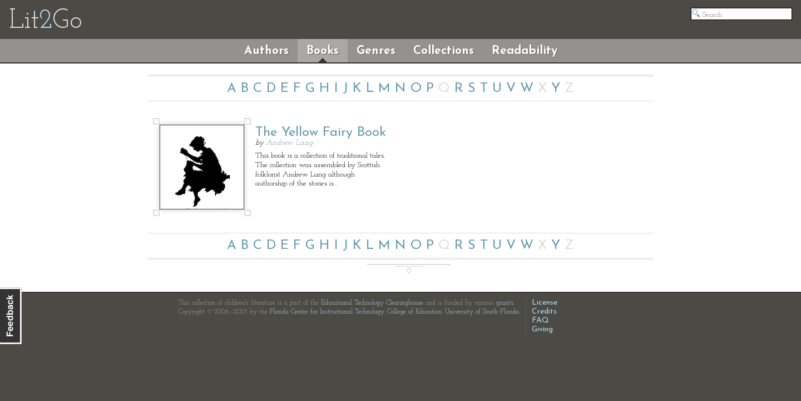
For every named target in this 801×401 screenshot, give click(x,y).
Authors (266, 51)
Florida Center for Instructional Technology (327, 312)
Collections (443, 51)
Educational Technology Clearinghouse (372, 303)
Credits (544, 311)
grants (504, 303)
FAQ (540, 320)
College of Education (414, 312)
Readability (524, 51)
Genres (376, 51)
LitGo (45, 21)
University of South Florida (482, 312)
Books (322, 51)
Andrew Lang (289, 143)
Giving (542, 329)
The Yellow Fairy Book (320, 132)
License (544, 303)
